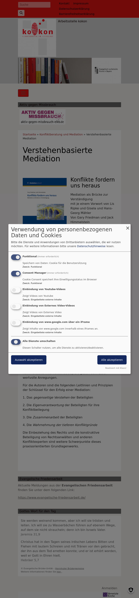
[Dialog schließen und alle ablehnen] (128, 226)
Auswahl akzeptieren (29, 359)
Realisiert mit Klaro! (115, 368)
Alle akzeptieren (112, 359)
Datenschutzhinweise (91, 246)
